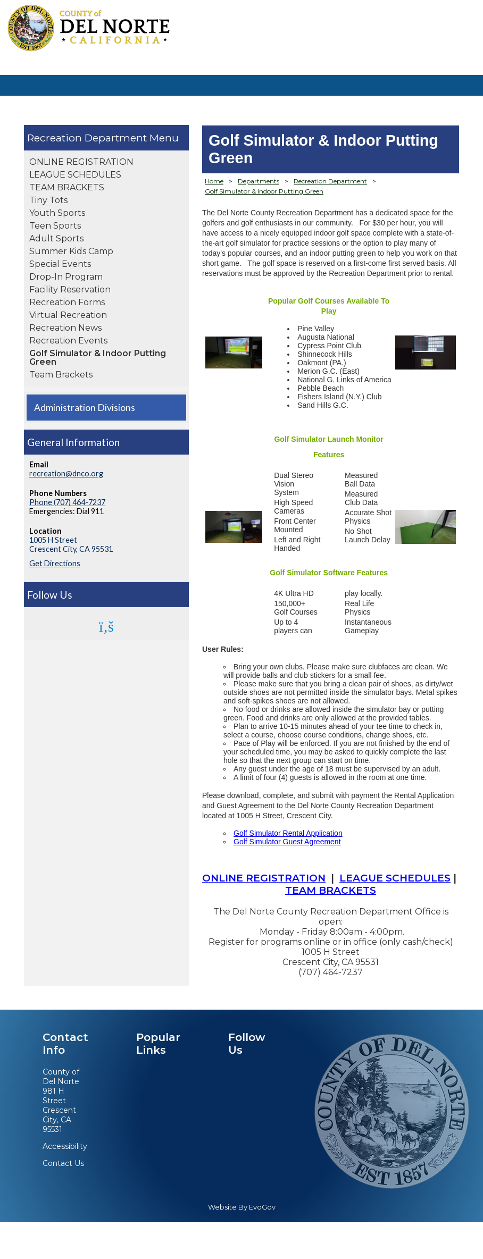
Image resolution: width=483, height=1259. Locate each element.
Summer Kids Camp (71, 251)
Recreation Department (88, 137)
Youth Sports (57, 213)
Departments (258, 181)
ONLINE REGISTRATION (81, 162)
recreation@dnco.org (66, 473)
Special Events (60, 264)
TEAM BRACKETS (66, 187)
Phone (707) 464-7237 (67, 502)
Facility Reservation (70, 289)
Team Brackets (61, 375)
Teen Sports (55, 226)
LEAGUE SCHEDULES (75, 175)
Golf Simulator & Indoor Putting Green (97, 357)
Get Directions (54, 563)
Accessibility (65, 1146)
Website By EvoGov (242, 1207)
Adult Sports (56, 238)
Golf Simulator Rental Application (288, 833)
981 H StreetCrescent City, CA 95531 (59, 1110)
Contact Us (63, 1163)
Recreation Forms (67, 302)
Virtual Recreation (68, 315)
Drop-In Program (66, 277)
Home (214, 181)
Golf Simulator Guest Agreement (287, 841)
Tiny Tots (48, 200)
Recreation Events (68, 340)
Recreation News (65, 328)
